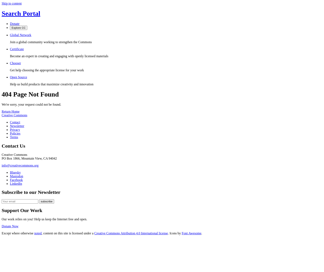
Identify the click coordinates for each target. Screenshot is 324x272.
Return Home (11, 111)
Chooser (15, 63)
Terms (14, 137)
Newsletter (17, 126)
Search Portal (21, 13)
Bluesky (15, 172)
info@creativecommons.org (20, 165)
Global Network (20, 35)
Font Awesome (191, 233)
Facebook (16, 180)
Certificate (17, 49)
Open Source (18, 77)
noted (38, 233)
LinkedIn (16, 183)
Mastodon (16, 176)
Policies (15, 133)
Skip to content (12, 3)
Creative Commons (14, 115)
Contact (15, 122)
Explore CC (19, 27)
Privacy (15, 129)
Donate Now (10, 226)
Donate (14, 23)
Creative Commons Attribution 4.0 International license (131, 233)
